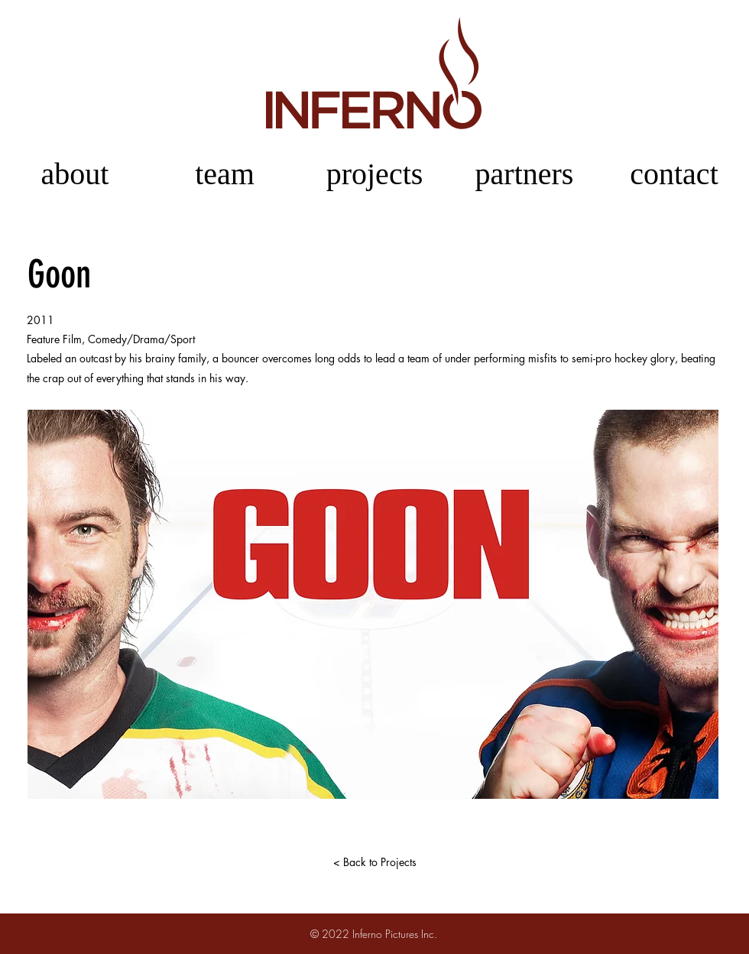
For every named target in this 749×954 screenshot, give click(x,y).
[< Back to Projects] (374, 862)
